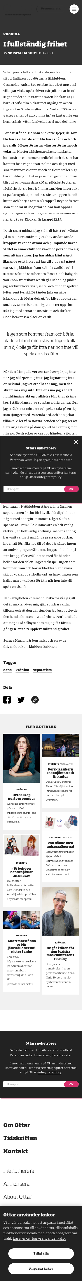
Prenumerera (51, 8)
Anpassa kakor (41, 1269)
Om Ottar (16, 1125)
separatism (42, 670)
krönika (22, 670)
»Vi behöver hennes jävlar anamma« (21, 872)
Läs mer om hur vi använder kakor (39, 1238)
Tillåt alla (41, 1253)
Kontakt (15, 1151)
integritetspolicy (49, 1072)
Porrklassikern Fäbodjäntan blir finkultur (60, 773)
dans (7, 670)
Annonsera (16, 1184)
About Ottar (17, 1197)
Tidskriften (20, 1138)
